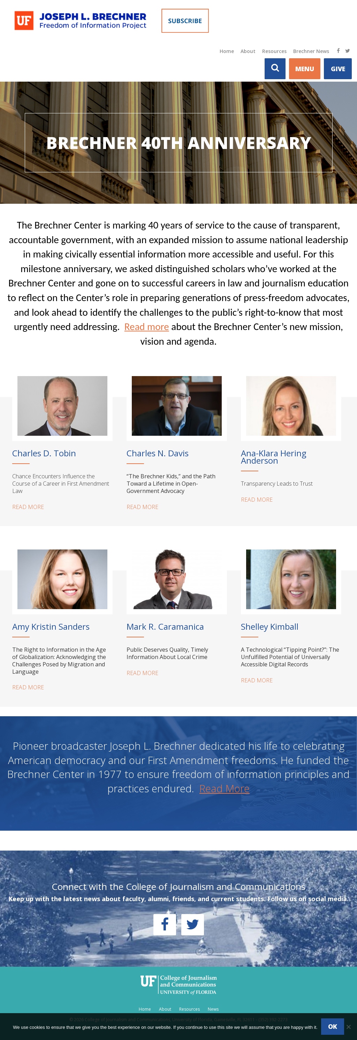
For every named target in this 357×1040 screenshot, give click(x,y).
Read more (146, 326)
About (248, 51)
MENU (304, 69)
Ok (332, 1026)
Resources (274, 51)
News (213, 1009)
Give (338, 69)
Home (227, 51)
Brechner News (311, 51)
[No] (348, 1026)
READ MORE (28, 507)
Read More (224, 788)
